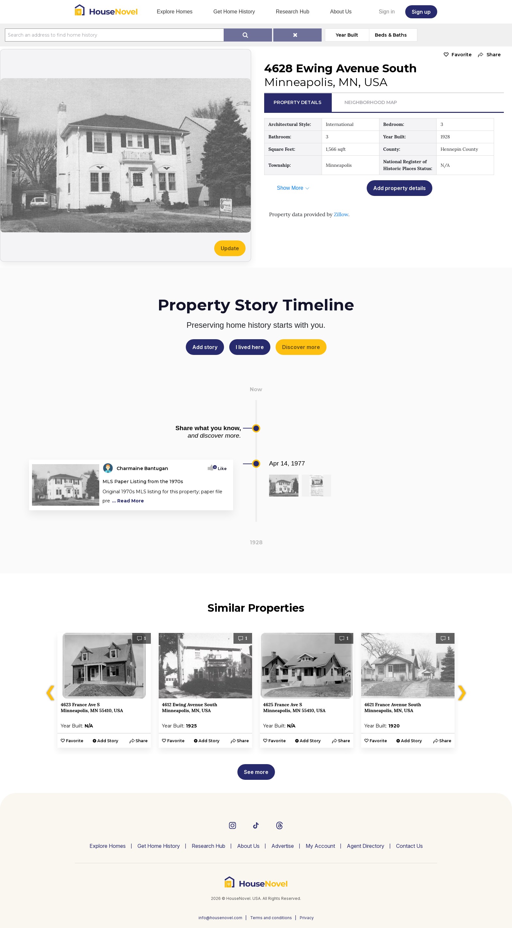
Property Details (297, 102)
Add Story (107, 740)
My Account (320, 846)
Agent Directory (365, 846)
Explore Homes (174, 11)
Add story (204, 347)
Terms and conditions (271, 917)
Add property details (399, 188)
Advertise (282, 846)
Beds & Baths (391, 35)
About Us (341, 11)
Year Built (347, 35)
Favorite (462, 55)
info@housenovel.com (220, 917)
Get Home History (234, 11)
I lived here (250, 347)
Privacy (307, 917)
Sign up (421, 12)
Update (230, 248)
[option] (104, 690)
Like (220, 468)
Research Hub (292, 11)
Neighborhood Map (370, 102)
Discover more (301, 347)
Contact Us (409, 846)
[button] (488, 54)
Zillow (341, 214)
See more (256, 772)
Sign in (387, 11)
